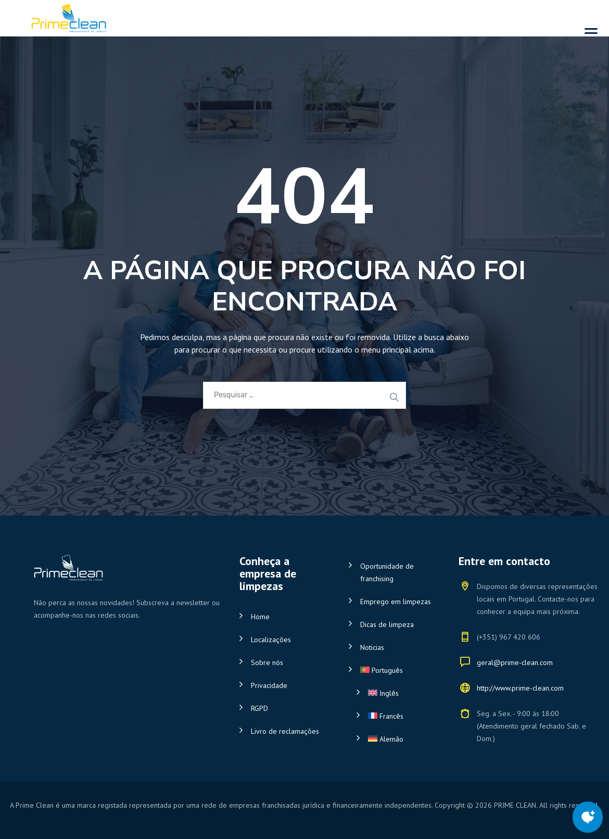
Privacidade (269, 685)
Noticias (372, 647)
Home (260, 616)
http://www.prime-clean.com (520, 688)
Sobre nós (267, 662)
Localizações (271, 639)
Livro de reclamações (285, 731)
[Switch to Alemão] (400, 739)
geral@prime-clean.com (515, 662)
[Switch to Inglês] (400, 693)
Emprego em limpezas (395, 601)
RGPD (259, 708)
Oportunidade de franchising (387, 572)
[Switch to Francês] (400, 716)
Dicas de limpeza (387, 624)
